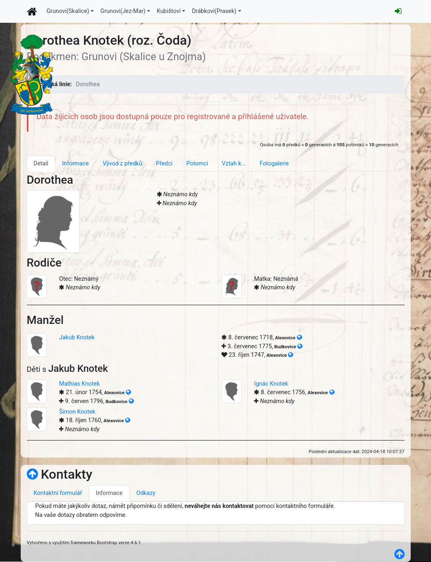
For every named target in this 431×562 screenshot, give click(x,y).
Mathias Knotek (79, 383)
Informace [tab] (75, 163)
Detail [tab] (41, 163)
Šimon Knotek (77, 411)
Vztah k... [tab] (234, 163)
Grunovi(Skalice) (68, 11)
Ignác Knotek (271, 383)
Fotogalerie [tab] (274, 163)
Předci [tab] (164, 163)
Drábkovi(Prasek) (214, 11)
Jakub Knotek (76, 337)
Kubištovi (169, 11)
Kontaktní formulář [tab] (58, 493)
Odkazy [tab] (146, 493)
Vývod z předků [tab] (122, 163)
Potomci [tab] (197, 163)
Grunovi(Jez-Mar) (122, 11)
